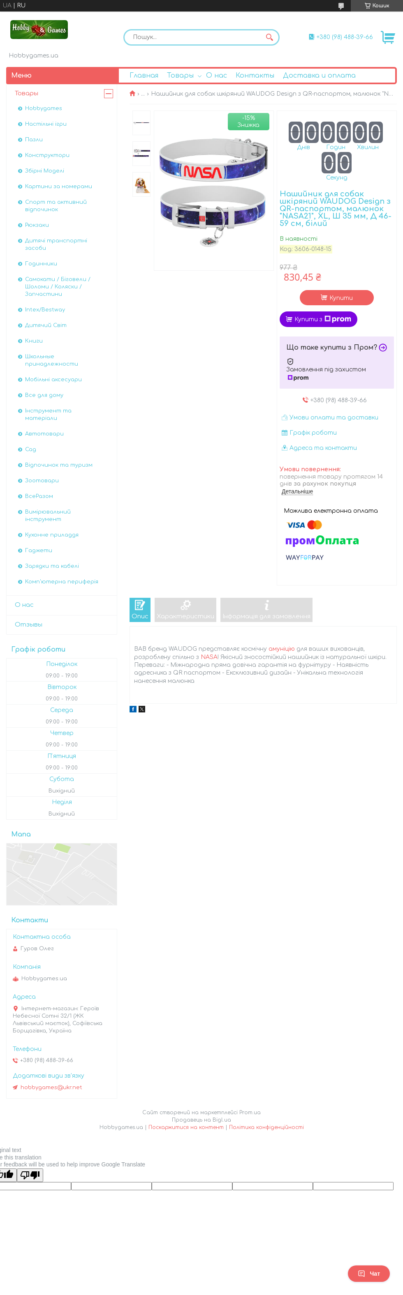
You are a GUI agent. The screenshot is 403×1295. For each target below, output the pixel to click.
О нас (216, 75)
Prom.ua (250, 1112)
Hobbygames (43, 108)
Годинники (41, 264)
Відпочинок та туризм (59, 465)
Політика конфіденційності (266, 1127)
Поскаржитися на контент (186, 1127)
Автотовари (44, 434)
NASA (209, 657)
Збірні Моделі (44, 171)
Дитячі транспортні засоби (56, 244)
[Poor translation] (30, 1175)
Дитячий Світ (46, 325)
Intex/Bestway (45, 310)
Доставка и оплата (319, 75)
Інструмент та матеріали (48, 414)
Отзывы (28, 624)
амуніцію (282, 649)
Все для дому (44, 395)
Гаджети (38, 550)
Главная (144, 75)
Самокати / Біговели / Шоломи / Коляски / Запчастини (57, 287)
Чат (369, 1273)
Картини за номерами (58, 186)
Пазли (34, 140)
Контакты (255, 75)
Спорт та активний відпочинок (56, 205)
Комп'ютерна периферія (61, 582)
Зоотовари (42, 481)
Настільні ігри (46, 124)
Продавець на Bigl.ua (201, 1120)
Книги (34, 341)
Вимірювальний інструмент (48, 515)
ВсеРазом (39, 496)
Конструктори (47, 155)
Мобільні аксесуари (53, 380)
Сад (30, 449)
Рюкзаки (37, 225)
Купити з (322, 319)
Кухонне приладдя (52, 535)
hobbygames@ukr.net (51, 1087)
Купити (341, 298)
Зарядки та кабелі (52, 566)
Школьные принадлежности (51, 360)
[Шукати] (269, 37)
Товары (180, 75)
